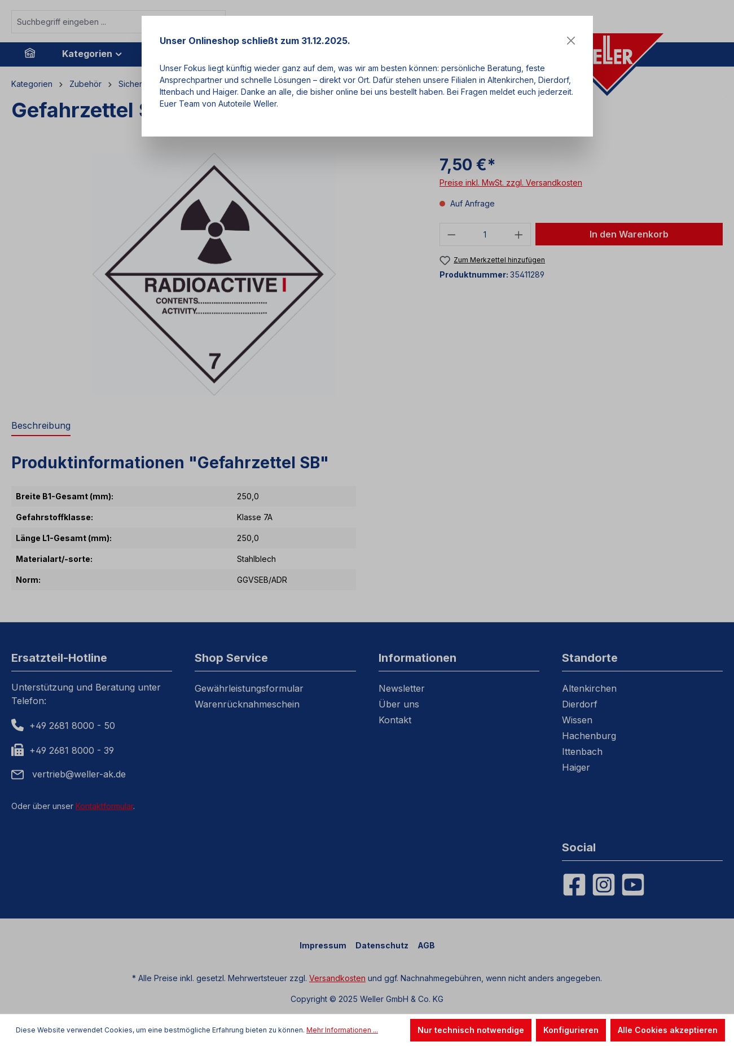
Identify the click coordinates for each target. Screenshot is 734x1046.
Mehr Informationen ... (342, 1030)
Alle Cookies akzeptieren (668, 1030)
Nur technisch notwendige (470, 1030)
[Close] (571, 40)
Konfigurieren (571, 1030)
